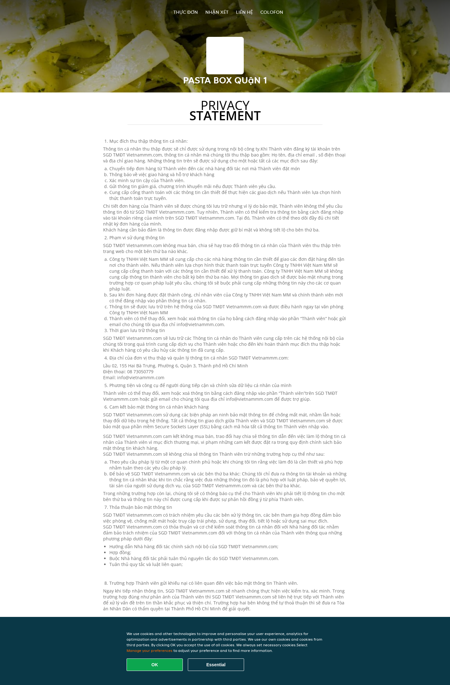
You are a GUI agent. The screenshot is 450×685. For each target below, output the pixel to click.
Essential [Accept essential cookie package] (215, 664)
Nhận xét (216, 12)
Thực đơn (185, 12)
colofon (271, 12)
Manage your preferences (149, 650)
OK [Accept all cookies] (155, 664)
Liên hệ (244, 12)
